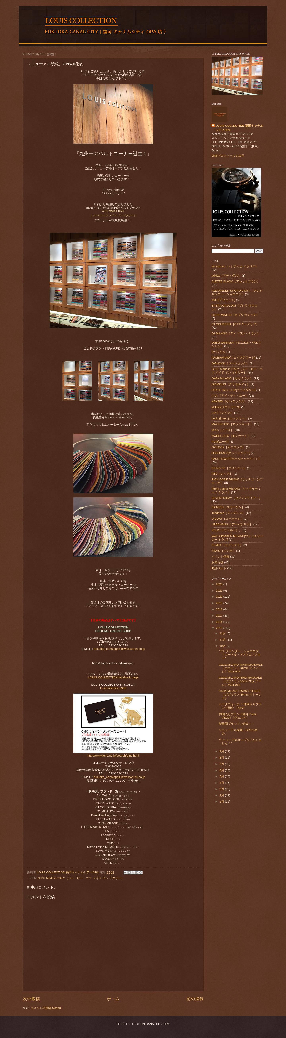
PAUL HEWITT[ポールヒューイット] (235, 458)
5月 (222, 776)
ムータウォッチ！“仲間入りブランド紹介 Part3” (240, 706)
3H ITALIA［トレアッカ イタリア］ (235, 266)
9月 (222, 751)
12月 (222, 633)
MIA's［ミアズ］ (223, 430)
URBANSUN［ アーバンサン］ (232, 524)
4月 (222, 782)
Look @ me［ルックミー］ (229, 418)
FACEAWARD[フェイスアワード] (233, 357)
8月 (222, 757)
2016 (219, 621)
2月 (222, 795)
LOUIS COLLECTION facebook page (113, 677)
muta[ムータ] (220, 441)
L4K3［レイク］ (222, 412)
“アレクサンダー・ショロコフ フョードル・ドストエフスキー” (240, 655)
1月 (222, 801)
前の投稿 (195, 999)
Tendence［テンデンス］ (228, 513)
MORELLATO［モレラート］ (231, 435)
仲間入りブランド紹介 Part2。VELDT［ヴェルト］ (239, 716)
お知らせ (217, 562)
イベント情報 (220, 556)
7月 (222, 764)
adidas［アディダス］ (226, 275)
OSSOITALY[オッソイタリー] (231, 453)
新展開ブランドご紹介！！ (237, 723)
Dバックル (219, 351)
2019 (219, 603)
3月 (222, 789)
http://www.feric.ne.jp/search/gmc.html (113, 755)
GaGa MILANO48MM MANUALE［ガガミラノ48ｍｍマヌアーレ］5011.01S (240, 681)
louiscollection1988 (113, 688)
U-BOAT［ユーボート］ (227, 518)
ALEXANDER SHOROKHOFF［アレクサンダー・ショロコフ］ (237, 292)
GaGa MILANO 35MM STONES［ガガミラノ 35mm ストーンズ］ (240, 694)
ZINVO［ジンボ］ (223, 550)
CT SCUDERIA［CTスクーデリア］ (235, 324)
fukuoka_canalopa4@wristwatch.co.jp (119, 648)
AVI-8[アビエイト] (223, 300)
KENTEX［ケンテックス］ (229, 401)
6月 (222, 770)
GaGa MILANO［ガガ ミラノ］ (232, 378)
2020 (219, 596)
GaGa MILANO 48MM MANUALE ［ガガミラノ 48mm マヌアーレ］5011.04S (241, 668)
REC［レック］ (222, 473)
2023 (219, 584)
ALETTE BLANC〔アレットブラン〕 (236, 281)
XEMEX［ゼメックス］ (227, 545)
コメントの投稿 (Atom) (45, 1008)
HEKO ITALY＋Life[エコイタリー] (233, 390)
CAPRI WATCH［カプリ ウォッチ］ (235, 314)
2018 (219, 609)
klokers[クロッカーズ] (226, 407)
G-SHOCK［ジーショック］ (230, 363)
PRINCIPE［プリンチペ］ (229, 468)
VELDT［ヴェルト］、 (227, 530)
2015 (219, 628)
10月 (222, 645)
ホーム (113, 999)
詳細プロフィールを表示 (228, 155)
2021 (219, 590)
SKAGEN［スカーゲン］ (228, 507)
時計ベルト (219, 568)
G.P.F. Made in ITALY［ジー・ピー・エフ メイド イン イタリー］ (81, 878)
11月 (222, 639)
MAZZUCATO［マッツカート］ (232, 424)
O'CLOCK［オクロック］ (228, 447)
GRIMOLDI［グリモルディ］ (231, 384)
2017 (219, 615)
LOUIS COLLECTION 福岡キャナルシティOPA (239, 128)
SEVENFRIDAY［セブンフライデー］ (237, 498)
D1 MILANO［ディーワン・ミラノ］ (236, 333)
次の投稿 (31, 999)
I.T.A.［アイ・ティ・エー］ (230, 395)
